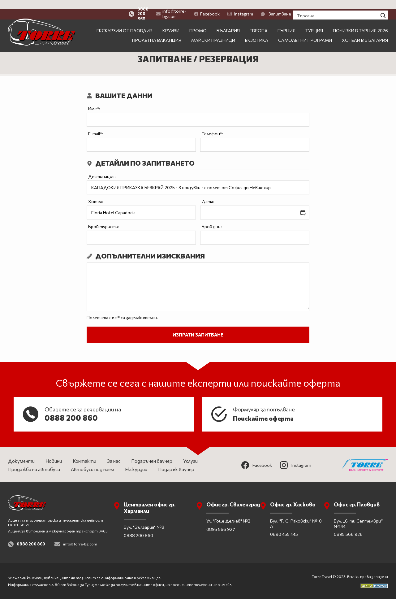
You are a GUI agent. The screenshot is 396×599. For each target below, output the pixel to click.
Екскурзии (136, 469)
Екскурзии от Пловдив (125, 21)
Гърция (286, 21)
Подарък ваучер (176, 469)
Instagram (281, 5)
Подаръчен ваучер (151, 461)
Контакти (84, 461)
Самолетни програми (305, 31)
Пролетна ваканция (156, 31)
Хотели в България (365, 31)
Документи (21, 461)
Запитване (317, 5)
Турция (314, 21)
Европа (259, 21)
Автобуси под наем (92, 469)
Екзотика (256, 31)
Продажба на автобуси (34, 469)
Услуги (190, 461)
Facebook (248, 5)
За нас (113, 461)
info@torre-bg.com (205, 5)
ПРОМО (198, 21)
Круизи (170, 21)
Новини (53, 461)
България (228, 21)
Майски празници (213, 31)
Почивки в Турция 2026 (360, 21)
